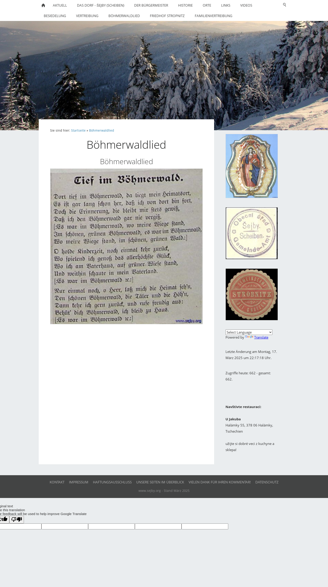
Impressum (78, 482)
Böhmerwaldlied (101, 130)
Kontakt (57, 482)
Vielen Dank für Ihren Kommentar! (220, 482)
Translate (256, 337)
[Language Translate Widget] (249, 332)
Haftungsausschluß (112, 482)
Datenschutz (267, 482)
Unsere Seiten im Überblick (160, 482)
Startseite (78, 130)
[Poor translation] (16, 519)
